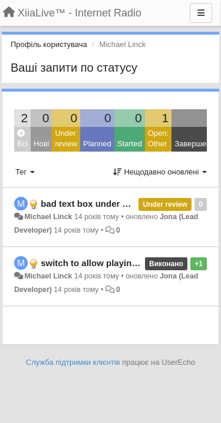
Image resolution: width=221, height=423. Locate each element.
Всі (22, 139)
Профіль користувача (49, 44)
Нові (41, 143)
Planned (97, 143)
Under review (66, 139)
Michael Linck (48, 217)
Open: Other (158, 139)
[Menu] (201, 13)
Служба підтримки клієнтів (73, 362)
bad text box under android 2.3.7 (109, 204)
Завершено (194, 143)
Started (129, 143)
